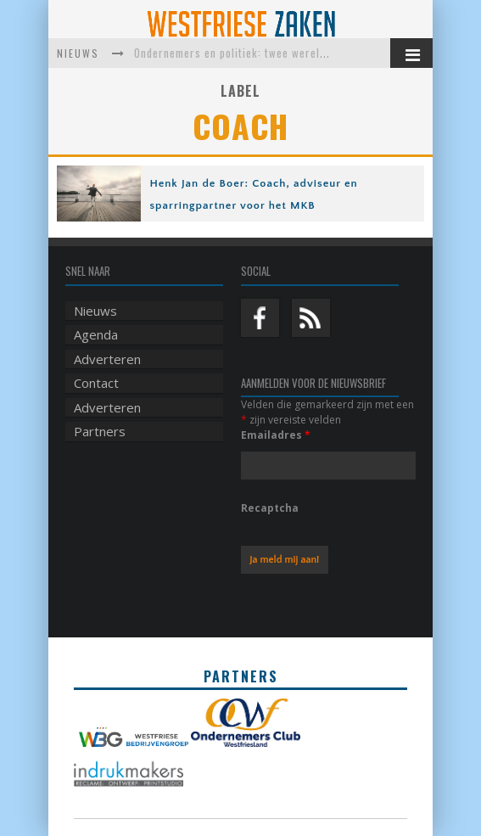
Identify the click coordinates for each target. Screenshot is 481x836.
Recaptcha (270, 508)
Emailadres (275, 435)
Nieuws (95, 310)
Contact (96, 382)
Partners (100, 431)
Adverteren (107, 359)
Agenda (96, 334)
